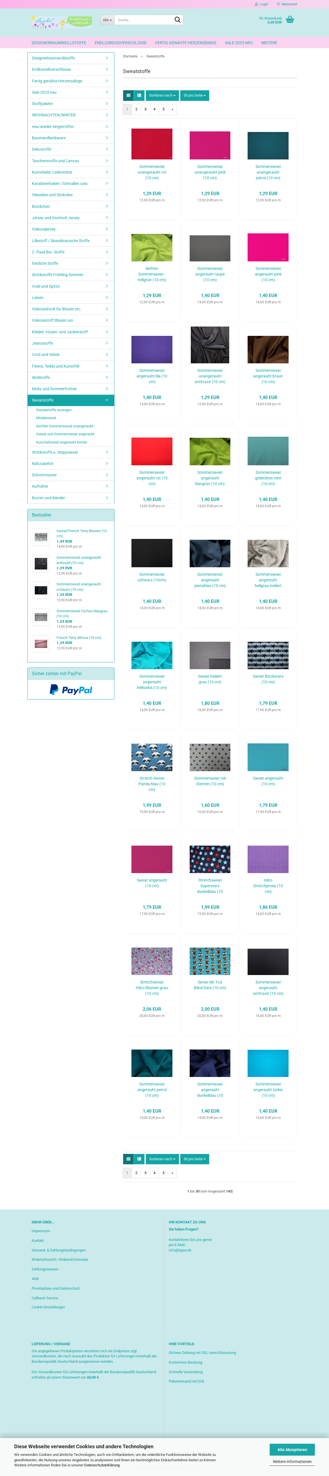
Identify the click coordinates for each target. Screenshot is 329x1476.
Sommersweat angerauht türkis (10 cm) (268, 1090)
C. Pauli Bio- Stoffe (48, 252)
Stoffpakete (42, 103)
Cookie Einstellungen (48, 1307)
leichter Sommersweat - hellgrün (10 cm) (152, 274)
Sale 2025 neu (239, 42)
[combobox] (162, 95)
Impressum (41, 1231)
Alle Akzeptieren (292, 1449)
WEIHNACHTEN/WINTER (54, 115)
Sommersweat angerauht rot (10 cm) (152, 478)
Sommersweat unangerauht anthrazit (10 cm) (210, 376)
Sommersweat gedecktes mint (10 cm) (268, 478)
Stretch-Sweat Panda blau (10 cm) (151, 784)
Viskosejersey (44, 229)
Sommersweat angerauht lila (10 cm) (152, 376)
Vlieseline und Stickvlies (52, 195)
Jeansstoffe (42, 343)
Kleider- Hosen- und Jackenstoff (60, 332)
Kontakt (38, 1240)
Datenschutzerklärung (102, 1465)
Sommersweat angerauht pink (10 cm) (268, 274)
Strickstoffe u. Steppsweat (55, 452)
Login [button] (261, 4)
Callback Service (45, 1298)
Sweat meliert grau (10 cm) (210, 679)
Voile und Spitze (46, 286)
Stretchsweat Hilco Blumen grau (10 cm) (152, 988)
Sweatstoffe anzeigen (54, 410)
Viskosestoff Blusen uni (52, 320)
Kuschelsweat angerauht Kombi (61, 442)
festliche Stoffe (45, 263)
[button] (128, 95)
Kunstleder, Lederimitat (52, 172)
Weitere (269, 42)
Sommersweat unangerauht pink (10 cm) (210, 172)
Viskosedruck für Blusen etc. (56, 309)
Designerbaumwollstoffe (59, 42)
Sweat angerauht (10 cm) (268, 781)
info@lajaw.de (180, 1250)
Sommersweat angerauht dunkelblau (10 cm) (210, 1090)
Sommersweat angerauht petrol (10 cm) (152, 1090)
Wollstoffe (41, 377)
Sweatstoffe (42, 400)
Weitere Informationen (292, 1461)
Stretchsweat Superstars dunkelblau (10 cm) (210, 886)
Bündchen (41, 206)
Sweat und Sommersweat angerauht (65, 434)
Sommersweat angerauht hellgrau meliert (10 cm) (268, 580)
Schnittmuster (44, 475)
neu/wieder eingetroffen (53, 126)
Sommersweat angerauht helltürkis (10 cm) (152, 682)
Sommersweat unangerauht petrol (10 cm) (268, 172)
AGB (35, 1279)
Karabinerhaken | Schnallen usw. (60, 183)
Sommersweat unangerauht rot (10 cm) (152, 172)
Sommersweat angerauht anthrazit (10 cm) (268, 988)
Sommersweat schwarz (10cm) (152, 577)
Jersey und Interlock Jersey (56, 218)
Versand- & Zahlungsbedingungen (59, 1250)
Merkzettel (287, 4)
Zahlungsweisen (45, 1269)
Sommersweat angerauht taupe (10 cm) (210, 274)
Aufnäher (40, 486)
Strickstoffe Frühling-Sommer (57, 274)
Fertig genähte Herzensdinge (186, 42)
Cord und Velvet (46, 354)
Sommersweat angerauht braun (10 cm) (268, 376)
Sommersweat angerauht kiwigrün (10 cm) (210, 478)
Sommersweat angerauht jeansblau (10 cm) (210, 580)
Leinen (38, 297)
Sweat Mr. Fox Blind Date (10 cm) (210, 985)
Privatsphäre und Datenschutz (56, 1288)
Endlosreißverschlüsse (121, 42)
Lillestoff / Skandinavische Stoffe (61, 240)
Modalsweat (46, 418)
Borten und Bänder (48, 498)
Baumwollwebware (49, 138)
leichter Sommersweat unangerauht (64, 426)
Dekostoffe (41, 149)
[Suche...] (107, 20)
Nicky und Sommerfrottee (54, 389)
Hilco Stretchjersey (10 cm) (268, 886)
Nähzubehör (43, 463)
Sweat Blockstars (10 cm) (268, 679)
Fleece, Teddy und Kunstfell (55, 366)
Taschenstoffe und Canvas (55, 161)
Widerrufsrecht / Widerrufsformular (60, 1259)
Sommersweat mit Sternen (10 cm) (210, 781)
